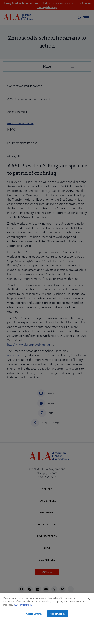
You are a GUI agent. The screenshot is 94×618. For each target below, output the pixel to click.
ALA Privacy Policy (23, 605)
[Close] (88, 599)
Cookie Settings (34, 614)
